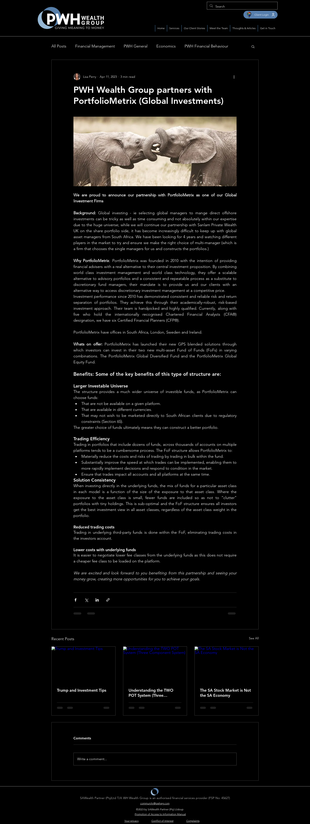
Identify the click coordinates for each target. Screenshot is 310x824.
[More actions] (234, 76)
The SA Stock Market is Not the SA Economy (225, 693)
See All (254, 638)
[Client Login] (260, 15)
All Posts (58, 46)
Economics (166, 46)
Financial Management (95, 46)
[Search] (241, 6)
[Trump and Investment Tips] (83, 664)
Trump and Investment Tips (81, 690)
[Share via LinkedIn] (97, 600)
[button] (253, 46)
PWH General (136, 46)
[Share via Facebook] (75, 600)
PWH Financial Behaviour (206, 46)
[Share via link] (108, 600)
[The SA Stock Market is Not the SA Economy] (226, 664)
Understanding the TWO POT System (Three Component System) (151, 693)
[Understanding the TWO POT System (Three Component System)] (155, 664)
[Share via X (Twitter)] (86, 600)
